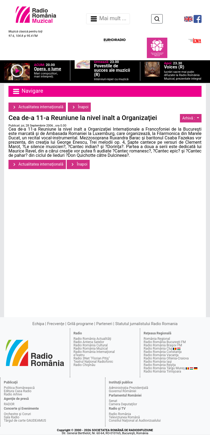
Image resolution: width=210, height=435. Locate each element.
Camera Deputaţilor (123, 404)
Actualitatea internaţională (37, 107)
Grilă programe (80, 324)
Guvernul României (122, 391)
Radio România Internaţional (94, 352)
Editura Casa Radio (17, 391)
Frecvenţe (55, 324)
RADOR (9, 404)
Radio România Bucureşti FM (165, 342)
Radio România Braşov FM (163, 345)
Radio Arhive (13, 394)
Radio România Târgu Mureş (164, 368)
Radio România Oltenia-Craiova (166, 358)
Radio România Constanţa (163, 352)
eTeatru (79, 355)
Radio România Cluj (158, 348)
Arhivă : (189, 118)
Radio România (120, 414)
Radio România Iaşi (158, 362)
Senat (113, 401)
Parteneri (104, 324)
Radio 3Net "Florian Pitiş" (92, 358)
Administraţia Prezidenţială (128, 388)
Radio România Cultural (91, 345)
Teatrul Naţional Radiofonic (93, 362)
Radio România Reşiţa (160, 365)
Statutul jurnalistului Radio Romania (146, 324)
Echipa (38, 324)
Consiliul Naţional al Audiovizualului (135, 420)
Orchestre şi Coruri (17, 414)
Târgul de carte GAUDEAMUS (25, 420)
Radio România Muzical (91, 348)
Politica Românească (19, 388)
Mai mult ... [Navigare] (108, 19)
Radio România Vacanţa (161, 355)
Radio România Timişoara (162, 371)
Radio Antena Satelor (89, 342)
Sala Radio (11, 417)
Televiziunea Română (124, 417)
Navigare (27, 91)
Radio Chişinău (84, 365)
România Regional (157, 339)
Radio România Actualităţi (92, 339)
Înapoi (79, 107)
